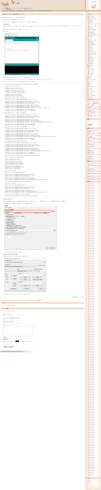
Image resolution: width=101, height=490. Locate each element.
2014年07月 (90, 404)
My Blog (94, 2)
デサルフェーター (92, 23)
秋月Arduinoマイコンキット (15, 77)
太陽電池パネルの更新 (92, 130)
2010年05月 (90, 452)
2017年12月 (90, 351)
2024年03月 (90, 226)
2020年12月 (90, 291)
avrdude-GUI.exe (18, 256)
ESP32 (93, 105)
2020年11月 (90, 293)
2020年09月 (90, 296)
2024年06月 (90, 221)
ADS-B (26, 10)
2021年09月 (90, 276)
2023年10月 (90, 235)
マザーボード (92, 40)
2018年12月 (90, 331)
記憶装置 (91, 42)
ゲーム (89, 88)
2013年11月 (90, 414)
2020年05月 (90, 303)
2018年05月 (90, 343)
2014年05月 (90, 407)
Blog (4, 10)
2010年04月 (90, 454)
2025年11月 (90, 195)
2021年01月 (90, 289)
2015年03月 (90, 397)
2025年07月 (90, 201)
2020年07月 (90, 299)
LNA (99, 106)
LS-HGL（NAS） (92, 57)
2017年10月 (90, 354)
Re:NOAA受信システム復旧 (93, 176)
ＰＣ (89, 38)
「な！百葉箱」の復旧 (92, 146)
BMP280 (95, 103)
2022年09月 (90, 256)
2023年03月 (90, 246)
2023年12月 (90, 231)
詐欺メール (92, 116)
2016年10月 (90, 374)
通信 (89, 66)
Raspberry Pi (91, 53)
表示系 (90, 41)
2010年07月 (90, 449)
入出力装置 (91, 44)
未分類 (89, 96)
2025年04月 (90, 206)
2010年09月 (90, 445)
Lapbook (89, 107)
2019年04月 (90, 324)
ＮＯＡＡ (91, 71)
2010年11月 (90, 442)
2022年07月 (90, 260)
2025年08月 (90, 200)
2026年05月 (90, 185)
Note (7, 10)
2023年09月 (90, 236)
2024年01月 (90, 230)
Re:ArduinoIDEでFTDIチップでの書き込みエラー (94, 164)
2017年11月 (90, 352)
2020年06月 (90, 301)
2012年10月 (90, 432)
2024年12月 (90, 213)
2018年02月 (90, 347)
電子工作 (23, 17)
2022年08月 (90, 258)
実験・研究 (91, 17)
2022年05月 (90, 263)
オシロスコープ (92, 25)
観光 (89, 76)
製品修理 (91, 32)
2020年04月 (90, 304)
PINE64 (94, 107)
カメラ (89, 90)
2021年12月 (90, 271)
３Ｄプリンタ (90, 79)
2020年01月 (90, 309)
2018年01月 (90, 349)
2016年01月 (90, 384)
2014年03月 (90, 409)
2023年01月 (90, 250)
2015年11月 (90, 387)
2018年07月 (90, 339)
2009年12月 (90, 460)
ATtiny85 (89, 103)
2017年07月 (90, 359)
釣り (89, 77)
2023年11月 (90, 233)
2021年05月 (90, 283)
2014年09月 (90, 400)
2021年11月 (90, 273)
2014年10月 (90, 399)
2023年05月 (90, 243)
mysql (88, 113)
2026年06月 (90, 183)
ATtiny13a (95, 102)
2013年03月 (90, 424)
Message (45, 10)
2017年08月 (90, 357)
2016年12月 (90, 371)
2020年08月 (90, 298)
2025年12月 (90, 193)
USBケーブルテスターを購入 (94, 132)
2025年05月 (90, 205)
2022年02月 (90, 268)
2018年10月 (90, 334)
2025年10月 (90, 197)
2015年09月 (90, 391)
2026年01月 (90, 192)
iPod (98, 112)
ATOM (90, 50)
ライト (90, 27)
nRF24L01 (94, 113)
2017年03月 (90, 366)
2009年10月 (90, 464)
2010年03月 (90, 455)
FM (96, 106)
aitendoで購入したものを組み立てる (10, 300)
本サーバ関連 (90, 95)
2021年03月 (90, 286)
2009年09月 (90, 465)
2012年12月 (90, 429)
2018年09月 (90, 336)
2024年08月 (90, 218)
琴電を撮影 (90, 158)
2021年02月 (90, 288)
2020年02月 (90, 308)
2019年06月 (90, 321)
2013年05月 (90, 420)
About (50, 10)
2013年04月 (90, 422)
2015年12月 (90, 386)
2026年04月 (90, 187)
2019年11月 (90, 313)
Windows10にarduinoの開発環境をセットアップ (13, 14)
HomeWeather (20, 10)
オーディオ (91, 30)
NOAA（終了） (32, 10)
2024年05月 (90, 223)
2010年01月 (90, 459)
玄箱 (90, 45)
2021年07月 (90, 279)
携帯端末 (90, 65)
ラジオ (90, 69)
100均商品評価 (92, 33)
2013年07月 (90, 417)
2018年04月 (90, 344)
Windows (91, 58)
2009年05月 (90, 470)
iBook (90, 56)
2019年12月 (90, 311)
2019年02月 (90, 328)
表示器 (90, 20)
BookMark (39, 10)
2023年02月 (90, 248)
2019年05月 (90, 323)
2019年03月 (90, 326)
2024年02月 (90, 228)
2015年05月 (90, 394)
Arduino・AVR (18, 17)
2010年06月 (90, 450)
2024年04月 (90, 225)
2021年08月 (90, 278)
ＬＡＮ (90, 68)
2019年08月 (90, 318)
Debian (90, 61)
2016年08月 (90, 377)
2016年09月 (90, 376)
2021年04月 (90, 284)
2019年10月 (90, 314)
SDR (93, 109)
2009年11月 (90, 462)
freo (17, 351)
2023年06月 (90, 241)
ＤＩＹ (89, 93)
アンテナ (91, 72)
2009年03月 (90, 473)
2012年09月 (90, 434)
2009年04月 (90, 472)
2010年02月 (90, 457)
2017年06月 (90, 361)
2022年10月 (90, 255)
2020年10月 (90, 294)
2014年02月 (90, 410)
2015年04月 (90, 396)
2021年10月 (90, 274)
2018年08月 (90, 338)
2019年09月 (90, 316)
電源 (90, 22)
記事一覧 (21, 300)
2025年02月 (90, 210)
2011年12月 (90, 440)
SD (89, 109)
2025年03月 (90, 208)
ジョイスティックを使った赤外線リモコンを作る (94, 143)
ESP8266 (90, 106)
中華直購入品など (92, 35)
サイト (16, 29)
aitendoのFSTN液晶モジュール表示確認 (33, 300)
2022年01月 (90, 270)
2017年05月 (90, 362)
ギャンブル (90, 91)
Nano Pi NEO (91, 54)
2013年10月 (90, 415)
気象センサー (92, 26)
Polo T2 (90, 48)
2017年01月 (90, 369)
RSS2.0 (89, 481)
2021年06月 (90, 281)
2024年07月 (90, 220)
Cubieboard (91, 51)
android (98, 109)
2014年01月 (90, 412)
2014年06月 (90, 405)
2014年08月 (90, 402)
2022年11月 (90, 253)
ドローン (90, 81)
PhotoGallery (12, 10)
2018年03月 (90, 346)
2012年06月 (90, 439)
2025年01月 (90, 211)
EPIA (90, 47)
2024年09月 (90, 216)
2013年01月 (90, 427)
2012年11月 (90, 430)
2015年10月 (90, 389)
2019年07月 (90, 319)
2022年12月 (90, 251)
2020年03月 (90, 306)
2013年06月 (90, 419)
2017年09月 (90, 356)
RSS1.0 (89, 480)
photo (89, 115)
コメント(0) (81, 296)
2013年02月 (90, 425)
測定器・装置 (92, 29)
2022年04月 (90, 265)
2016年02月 (90, 382)
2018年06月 (90, 341)
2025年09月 (90, 198)
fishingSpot (91, 112)
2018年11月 (90, 333)
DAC (88, 105)
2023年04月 (90, 245)
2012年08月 (90, 435)
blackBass (89, 110)
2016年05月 (90, 379)
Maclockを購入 (91, 152)
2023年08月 (90, 238)
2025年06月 (90, 203)
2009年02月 (90, 475)
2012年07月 (90, 437)
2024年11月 (90, 215)
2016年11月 (90, 372)
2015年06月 (90, 392)
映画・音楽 (90, 86)
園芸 (89, 83)
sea (95, 115)
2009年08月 (90, 467)
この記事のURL (75, 296)
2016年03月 (90, 381)
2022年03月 (90, 266)
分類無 (90, 36)
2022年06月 (90, 261)
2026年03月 (90, 188)
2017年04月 (90, 364)
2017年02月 (90, 367)
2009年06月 (90, 469)
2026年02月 (90, 190)
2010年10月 (90, 444)
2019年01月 (90, 329)
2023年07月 (90, 240)
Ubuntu (90, 60)
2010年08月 (90, 447)
